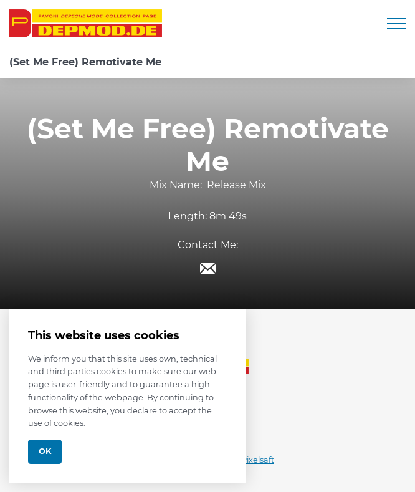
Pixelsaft (257, 460)
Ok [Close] (45, 451)
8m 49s (228, 216)
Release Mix (236, 185)
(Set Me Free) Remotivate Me (85, 62)
